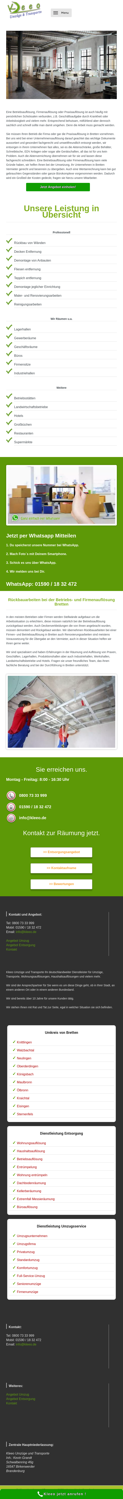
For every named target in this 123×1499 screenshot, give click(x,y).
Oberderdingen (27, 1066)
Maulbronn (24, 1082)
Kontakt (11, 949)
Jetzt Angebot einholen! (58, 187)
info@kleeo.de (26, 932)
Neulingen (24, 1058)
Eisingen (23, 1106)
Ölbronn (22, 1090)
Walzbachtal (25, 1050)
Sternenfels (25, 1114)
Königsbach (25, 1074)
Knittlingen (24, 1042)
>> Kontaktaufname (61, 868)
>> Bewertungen (61, 884)
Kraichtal (23, 1098)
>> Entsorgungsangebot (61, 852)
